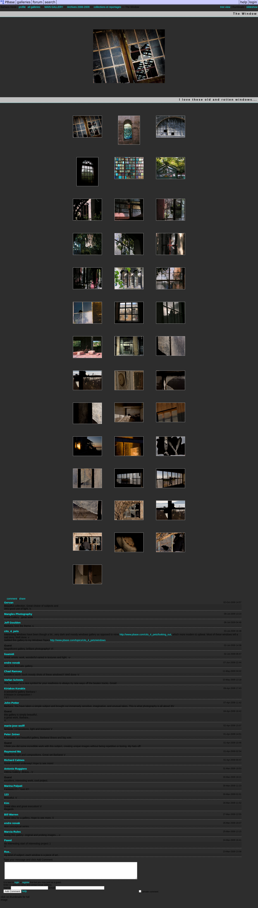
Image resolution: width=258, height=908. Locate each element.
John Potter (11, 702)
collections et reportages (107, 7)
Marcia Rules (12, 831)
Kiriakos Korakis (14, 688)
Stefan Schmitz (13, 679)
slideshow (252, 7)
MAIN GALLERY (53, 7)
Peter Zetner (12, 734)
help (24, 894)
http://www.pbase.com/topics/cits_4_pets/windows (78, 640)
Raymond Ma (12, 751)
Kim (6, 803)
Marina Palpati (13, 785)
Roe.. (7, 851)
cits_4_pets (11, 631)
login (17, 885)
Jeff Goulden (12, 622)
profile (22, 7)
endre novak (12, 662)
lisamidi (9, 654)
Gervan (8, 602)
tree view (225, 7)
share (22, 598)
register (25, 885)
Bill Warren (11, 814)
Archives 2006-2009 (78, 7)
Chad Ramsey (13, 671)
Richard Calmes (14, 760)
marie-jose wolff (14, 725)
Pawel (8, 840)
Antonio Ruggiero (15, 768)
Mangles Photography (18, 613)
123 (6, 794)
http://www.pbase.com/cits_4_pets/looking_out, (146, 634)
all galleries (34, 7)
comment (12, 598)
